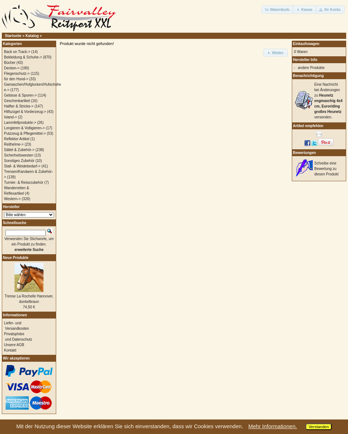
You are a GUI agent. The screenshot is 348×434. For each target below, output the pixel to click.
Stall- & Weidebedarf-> (22, 166)
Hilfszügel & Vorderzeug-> (25, 112)
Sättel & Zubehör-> (19, 150)
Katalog (32, 36)
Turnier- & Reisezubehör (24, 182)
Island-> (10, 117)
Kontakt (10, 350)
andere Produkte (311, 68)
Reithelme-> (14, 144)
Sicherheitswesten (18, 155)
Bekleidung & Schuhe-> (23, 57)
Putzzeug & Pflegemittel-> (25, 133)
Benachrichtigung (308, 76)
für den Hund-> (16, 79)
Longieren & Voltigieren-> (24, 128)
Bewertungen (304, 153)
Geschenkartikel (17, 101)
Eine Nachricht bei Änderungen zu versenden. (328, 100)
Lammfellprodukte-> (20, 123)
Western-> (12, 199)
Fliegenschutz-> (17, 74)
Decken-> (12, 68)
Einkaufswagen (306, 44)
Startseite (13, 36)
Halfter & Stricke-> (18, 106)
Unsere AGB (14, 345)
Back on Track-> (17, 52)
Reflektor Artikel (16, 139)
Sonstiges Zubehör (19, 161)
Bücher (10, 63)
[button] (277, 9)
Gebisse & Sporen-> (20, 95)
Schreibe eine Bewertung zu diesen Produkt (326, 168)
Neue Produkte (16, 258)
